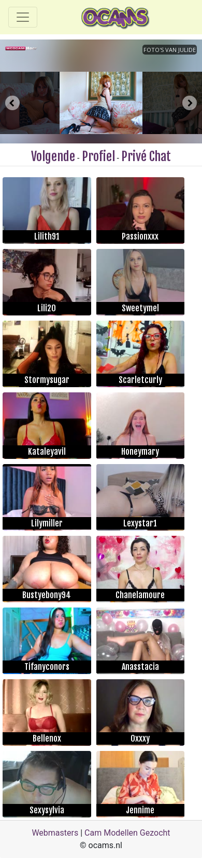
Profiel (98, 156)
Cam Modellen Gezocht (127, 833)
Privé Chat (146, 156)
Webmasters (55, 833)
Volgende (53, 156)
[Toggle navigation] (22, 17)
